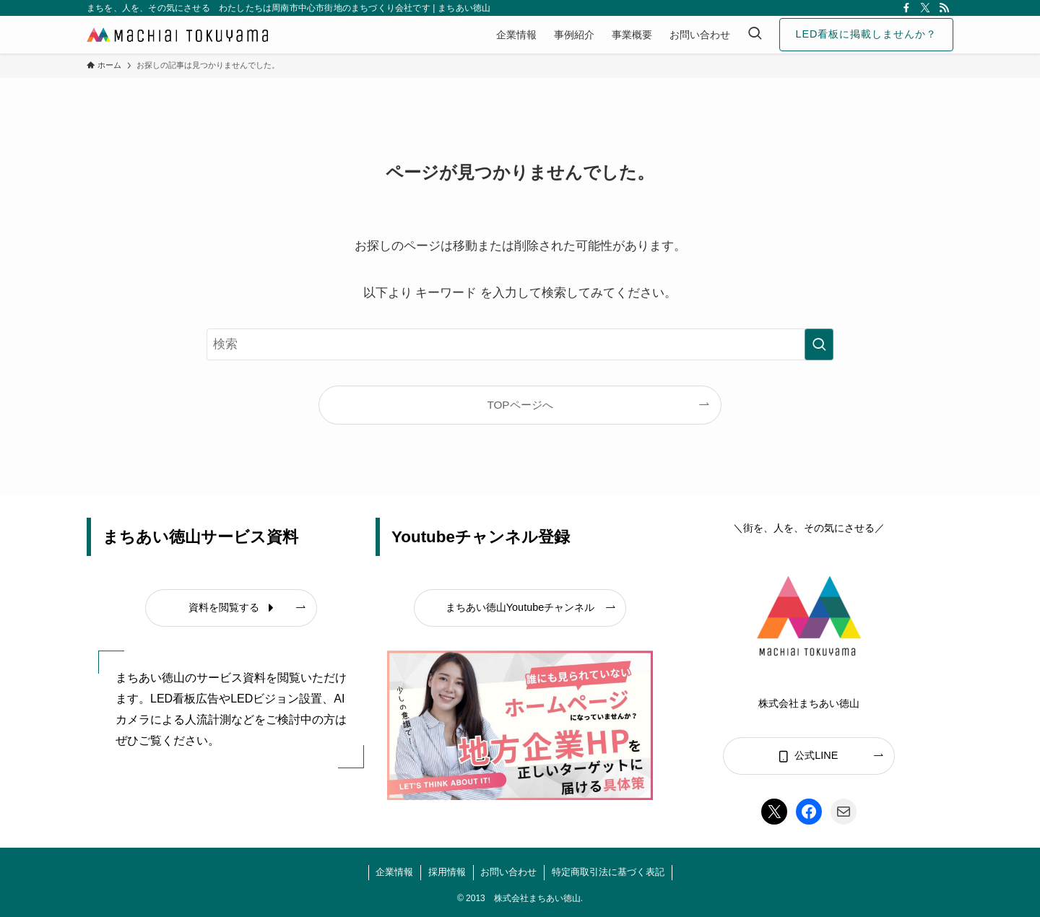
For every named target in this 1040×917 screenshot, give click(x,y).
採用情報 (447, 871)
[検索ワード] (520, 344)
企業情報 (394, 871)
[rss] (944, 8)
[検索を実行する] (819, 344)
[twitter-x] (925, 8)
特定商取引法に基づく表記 (608, 871)
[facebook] (906, 8)
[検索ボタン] (755, 34)
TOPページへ (519, 405)
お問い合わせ (508, 871)
